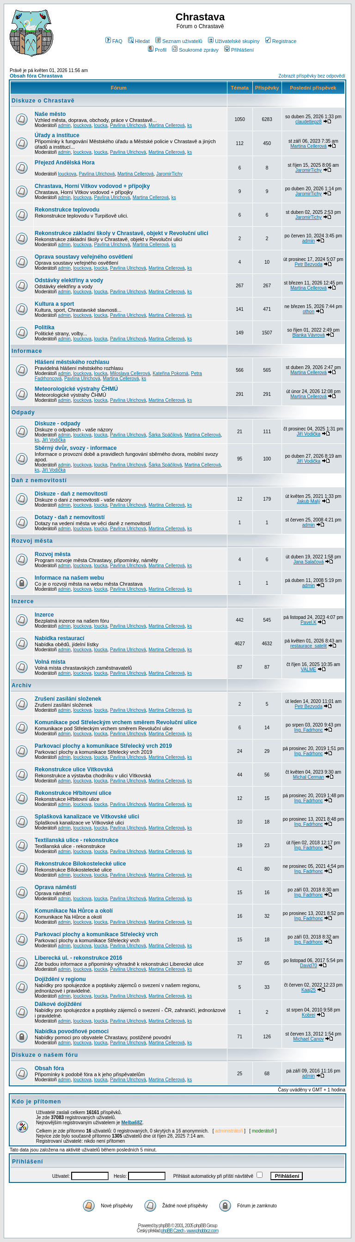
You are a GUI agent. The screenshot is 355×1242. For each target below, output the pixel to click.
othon (308, 311)
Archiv (21, 685)
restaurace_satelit (308, 645)
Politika (45, 327)
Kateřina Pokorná (170, 373)
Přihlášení (239, 50)
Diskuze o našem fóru (45, 1055)
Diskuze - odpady (57, 423)
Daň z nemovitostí (39, 480)
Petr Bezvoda (308, 264)
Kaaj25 (308, 990)
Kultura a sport (54, 304)
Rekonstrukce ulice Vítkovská (74, 769)
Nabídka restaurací (59, 638)
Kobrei (308, 1015)
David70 (308, 965)
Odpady (23, 412)
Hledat (139, 41)
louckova (82, 125)
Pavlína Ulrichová (128, 125)
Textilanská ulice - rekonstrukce (76, 840)
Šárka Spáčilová (165, 434)
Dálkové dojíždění (58, 1004)
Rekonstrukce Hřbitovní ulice (73, 793)
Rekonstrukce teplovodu (67, 209)
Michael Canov (308, 1039)
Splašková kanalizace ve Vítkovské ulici (87, 816)
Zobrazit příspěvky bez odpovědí (311, 76)
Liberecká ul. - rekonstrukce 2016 (78, 958)
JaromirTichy (169, 173)
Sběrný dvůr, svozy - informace (75, 448)
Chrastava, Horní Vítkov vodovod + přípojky (92, 186)
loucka (100, 125)
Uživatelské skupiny (234, 41)
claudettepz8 (308, 121)
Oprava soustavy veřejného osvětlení (84, 257)
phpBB (164, 1225)
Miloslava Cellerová (130, 373)
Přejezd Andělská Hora (65, 162)
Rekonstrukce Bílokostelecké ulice (80, 863)
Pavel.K (308, 622)
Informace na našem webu (69, 578)
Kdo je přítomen (36, 1101)
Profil (157, 50)
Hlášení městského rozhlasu (72, 362)
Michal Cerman (308, 777)
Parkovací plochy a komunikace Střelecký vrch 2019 (103, 746)
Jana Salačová (309, 561)
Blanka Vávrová (308, 335)
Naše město (50, 114)
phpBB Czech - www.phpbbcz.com (189, 1230)
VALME (308, 669)
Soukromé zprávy (195, 50)
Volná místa (50, 662)
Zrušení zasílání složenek (68, 699)
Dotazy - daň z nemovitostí (69, 517)
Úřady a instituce (57, 135)
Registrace (281, 41)
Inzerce (23, 601)
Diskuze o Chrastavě (43, 100)
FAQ (113, 41)
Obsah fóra (49, 1068)
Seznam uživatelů (178, 41)
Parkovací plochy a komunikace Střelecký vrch (96, 934)
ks (189, 125)
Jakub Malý (308, 501)
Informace (27, 351)
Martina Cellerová (166, 125)
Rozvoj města (32, 541)
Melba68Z (132, 1122)
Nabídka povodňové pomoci (72, 1031)
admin (64, 125)
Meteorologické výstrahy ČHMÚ (76, 389)
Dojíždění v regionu (60, 979)
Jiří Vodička (54, 439)
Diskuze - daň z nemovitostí (71, 494)
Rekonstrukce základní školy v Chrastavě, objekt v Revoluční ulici (121, 233)
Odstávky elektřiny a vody (69, 280)
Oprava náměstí (55, 887)
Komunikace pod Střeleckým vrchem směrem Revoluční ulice (116, 722)
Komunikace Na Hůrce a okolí (74, 911)
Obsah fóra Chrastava (36, 76)
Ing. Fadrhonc (308, 730)
